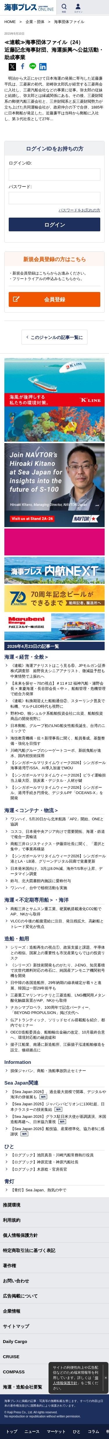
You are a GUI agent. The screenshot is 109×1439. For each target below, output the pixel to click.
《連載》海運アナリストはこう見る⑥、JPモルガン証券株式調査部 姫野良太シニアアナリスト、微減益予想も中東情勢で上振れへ (58, 670)
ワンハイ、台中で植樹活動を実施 (38, 888)
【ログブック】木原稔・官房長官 (38, 1169)
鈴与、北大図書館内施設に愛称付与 (40, 881)
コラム (93, 1431)
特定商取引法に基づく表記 (29, 1250)
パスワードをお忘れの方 (79, 210)
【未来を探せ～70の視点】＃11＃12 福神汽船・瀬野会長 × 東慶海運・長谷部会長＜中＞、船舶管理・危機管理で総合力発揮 (58, 688)
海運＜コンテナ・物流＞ (31, 810)
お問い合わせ (16, 1280)
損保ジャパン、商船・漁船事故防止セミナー (48, 1071)
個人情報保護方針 (20, 1235)
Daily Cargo (15, 1341)
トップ (11, 1431)
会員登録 (54, 300)
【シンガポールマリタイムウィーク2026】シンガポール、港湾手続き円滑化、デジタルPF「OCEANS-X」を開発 (56, 792)
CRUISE (11, 1356)
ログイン (54, 225)
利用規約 (11, 1220)
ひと (9, 1146)
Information (17, 1062)
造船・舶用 (16, 939)
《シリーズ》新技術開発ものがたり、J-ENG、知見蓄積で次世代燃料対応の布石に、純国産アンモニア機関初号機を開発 (57, 970)
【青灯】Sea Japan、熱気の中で (38, 1190)
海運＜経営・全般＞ (26, 657)
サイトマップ (16, 1326)
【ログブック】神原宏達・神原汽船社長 (44, 1162)
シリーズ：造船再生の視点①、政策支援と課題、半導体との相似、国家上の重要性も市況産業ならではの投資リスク (57, 952)
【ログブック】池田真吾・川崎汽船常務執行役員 (52, 1155)
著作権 (9, 1265)
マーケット (56, 1431)
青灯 (9, 1181)
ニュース (32, 1431)
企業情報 (11, 1311)
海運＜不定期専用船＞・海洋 (36, 900)
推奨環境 (11, 1204)
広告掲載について (20, 1295)
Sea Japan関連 (21, 1083)
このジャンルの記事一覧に (57, 337)
